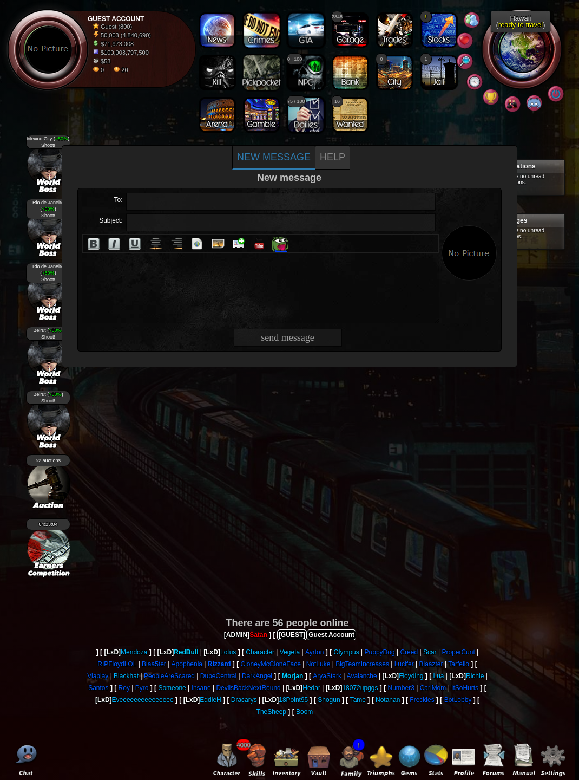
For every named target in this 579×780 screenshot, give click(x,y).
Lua (438, 676)
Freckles (422, 700)
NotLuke (318, 664)
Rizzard (219, 664)
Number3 (400, 688)
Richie (475, 676)
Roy (124, 688)
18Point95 (293, 700)
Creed (409, 652)
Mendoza (134, 652)
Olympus (346, 652)
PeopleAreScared (169, 676)
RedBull (186, 652)
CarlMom (433, 688)
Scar (430, 652)
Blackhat (126, 676)
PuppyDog (380, 652)
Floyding (411, 676)
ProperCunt (458, 652)
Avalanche (362, 676)
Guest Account (331, 635)
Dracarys (244, 700)
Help (332, 157)
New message (274, 157)
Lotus (228, 652)
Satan (258, 635)
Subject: (110, 220)
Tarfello (458, 664)
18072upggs (360, 688)
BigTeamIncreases (362, 664)
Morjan (292, 676)
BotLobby (458, 700)
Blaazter (431, 664)
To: (118, 200)
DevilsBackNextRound (248, 688)
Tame (358, 700)
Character (260, 652)
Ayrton (314, 652)
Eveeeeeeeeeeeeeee (143, 700)
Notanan (388, 700)
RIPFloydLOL (116, 664)
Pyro (142, 688)
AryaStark (327, 676)
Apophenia (187, 664)
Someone (172, 688)
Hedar (311, 688)
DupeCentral (218, 676)
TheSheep (271, 712)
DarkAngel (257, 676)
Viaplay (97, 676)
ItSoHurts (464, 688)
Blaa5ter (154, 664)
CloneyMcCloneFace (270, 664)
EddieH (210, 700)
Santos (98, 688)
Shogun (329, 700)
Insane (201, 688)
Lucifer (404, 664)
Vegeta (290, 652)
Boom (304, 712)
